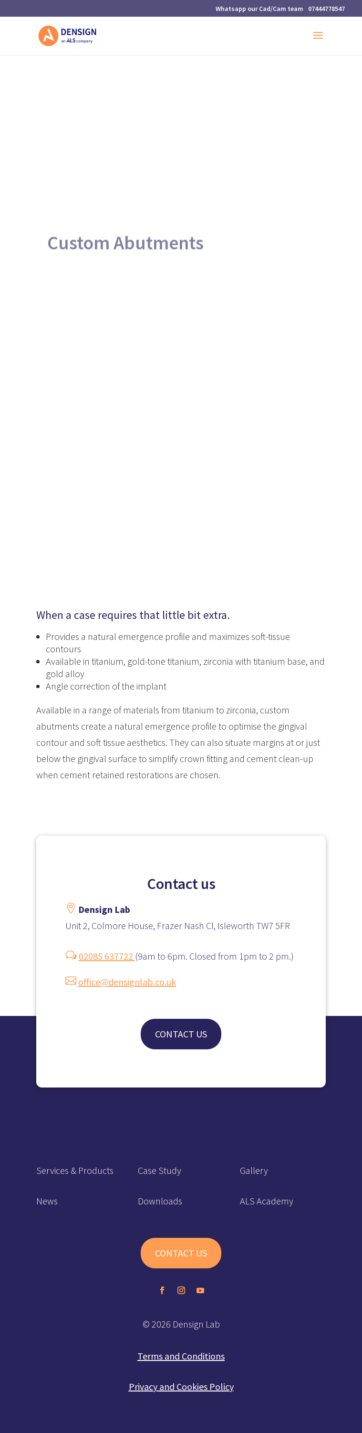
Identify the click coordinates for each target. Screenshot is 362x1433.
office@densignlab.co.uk (127, 982)
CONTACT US (181, 1034)
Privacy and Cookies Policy (181, 1386)
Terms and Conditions (181, 1356)
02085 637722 (107, 956)
